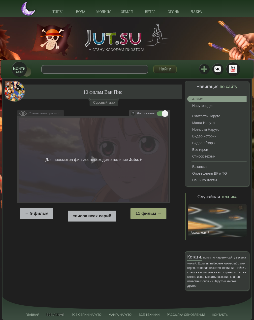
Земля (127, 12)
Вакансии (200, 167)
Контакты (220, 315)
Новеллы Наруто (205, 129)
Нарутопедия (202, 106)
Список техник (203, 156)
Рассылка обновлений (186, 315)
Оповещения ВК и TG (209, 173)
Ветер (150, 12)
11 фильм (145, 213)
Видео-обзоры (203, 143)
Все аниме (55, 315)
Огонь (173, 12)
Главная (32, 315)
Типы (57, 12)
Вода (80, 12)
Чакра (196, 12)
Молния (103, 12)
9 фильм (39, 213)
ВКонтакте (217, 69)
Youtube (233, 69)
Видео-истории (204, 136)
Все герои (200, 150)
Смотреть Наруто (206, 116)
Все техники (149, 315)
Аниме (197, 99)
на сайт (19, 69)
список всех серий (92, 216)
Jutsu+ (204, 69)
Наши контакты (204, 180)
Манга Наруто (203, 123)
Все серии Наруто (86, 315)
